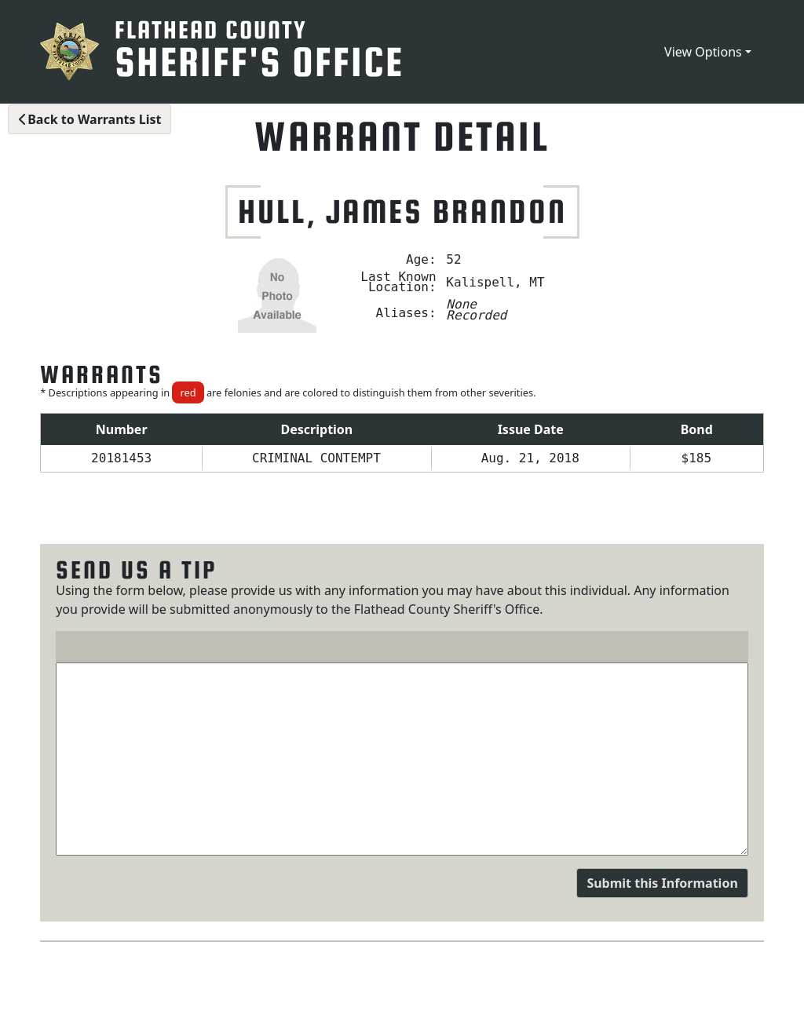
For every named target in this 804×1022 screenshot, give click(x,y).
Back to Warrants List (89, 119)
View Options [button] (703, 51)
